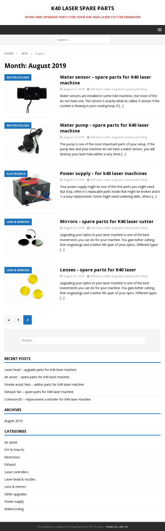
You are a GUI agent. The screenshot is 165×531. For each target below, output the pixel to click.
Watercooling (14, 509)
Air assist (10, 442)
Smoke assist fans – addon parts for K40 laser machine (44, 384)
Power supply (14, 501)
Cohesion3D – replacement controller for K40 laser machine (47, 399)
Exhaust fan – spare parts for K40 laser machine (39, 392)
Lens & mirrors (15, 486)
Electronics (12, 457)
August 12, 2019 (74, 228)
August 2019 (13, 421)
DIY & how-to (14, 449)
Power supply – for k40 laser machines (103, 173)
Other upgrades (15, 494)
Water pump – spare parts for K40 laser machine (104, 128)
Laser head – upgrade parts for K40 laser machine (40, 370)
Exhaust (10, 464)
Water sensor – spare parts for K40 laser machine (105, 80)
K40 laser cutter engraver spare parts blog (118, 89)
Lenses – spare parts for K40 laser (98, 270)
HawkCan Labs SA (117, 527)
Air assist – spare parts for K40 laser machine (37, 377)
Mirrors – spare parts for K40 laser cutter (107, 221)
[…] (121, 106)
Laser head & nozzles (20, 479)
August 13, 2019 (74, 89)
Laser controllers (16, 472)
